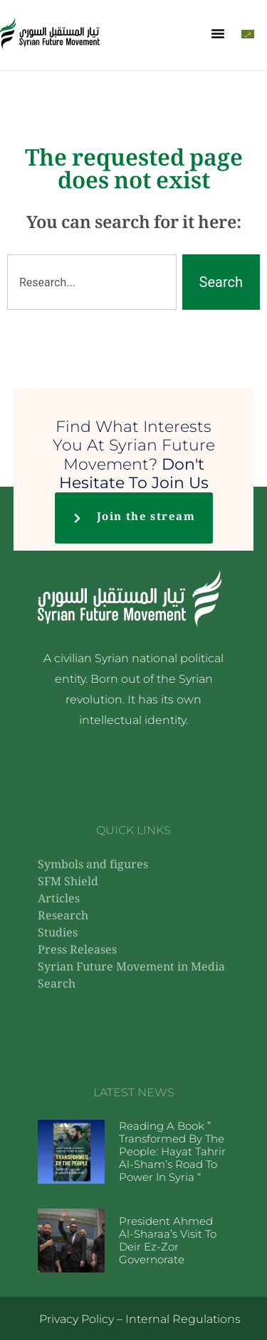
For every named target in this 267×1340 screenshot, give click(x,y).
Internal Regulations (183, 1319)
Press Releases (77, 951)
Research (63, 916)
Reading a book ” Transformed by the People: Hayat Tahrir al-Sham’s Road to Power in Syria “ (172, 1151)
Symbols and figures (93, 865)
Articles (59, 899)
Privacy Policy (76, 1319)
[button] (218, 33)
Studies (58, 934)
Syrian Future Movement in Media (131, 968)
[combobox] (92, 282)
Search (56, 985)
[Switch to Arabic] (247, 34)
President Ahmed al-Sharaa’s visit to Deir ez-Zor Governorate (167, 1240)
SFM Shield (68, 882)
